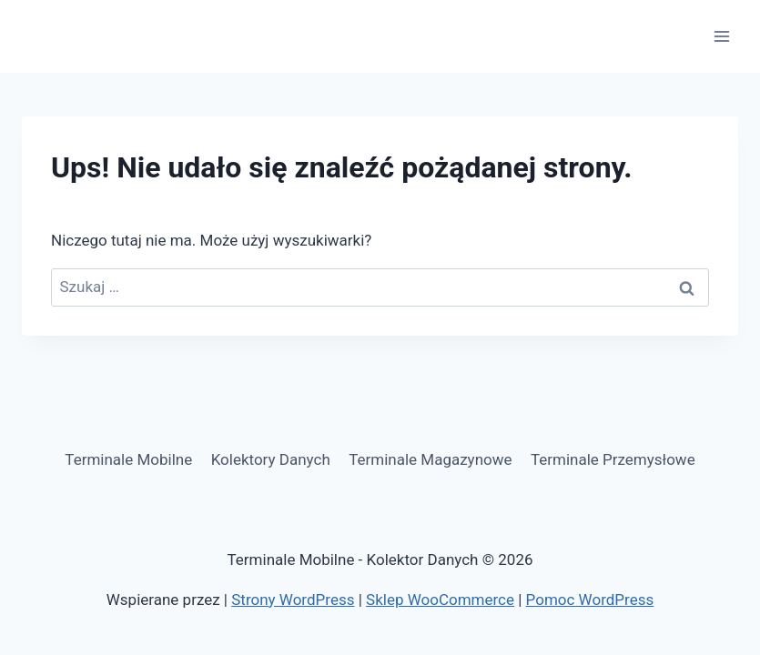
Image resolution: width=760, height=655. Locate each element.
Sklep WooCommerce (440, 599)
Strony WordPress (292, 599)
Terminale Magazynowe (430, 459)
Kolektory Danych (270, 459)
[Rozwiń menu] (721, 36)
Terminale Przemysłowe (613, 459)
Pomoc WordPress (590, 599)
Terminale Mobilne (128, 459)
